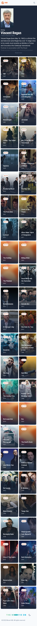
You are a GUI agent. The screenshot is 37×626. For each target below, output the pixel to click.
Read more (18, 53)
